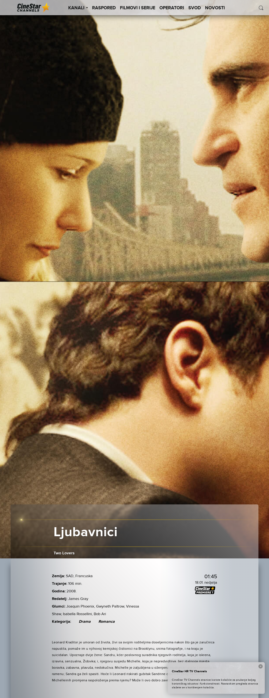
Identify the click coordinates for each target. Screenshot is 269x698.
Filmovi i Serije (137, 8)
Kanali (78, 8)
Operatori (171, 8)
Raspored (104, 8)
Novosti (215, 8)
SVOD (194, 8)
